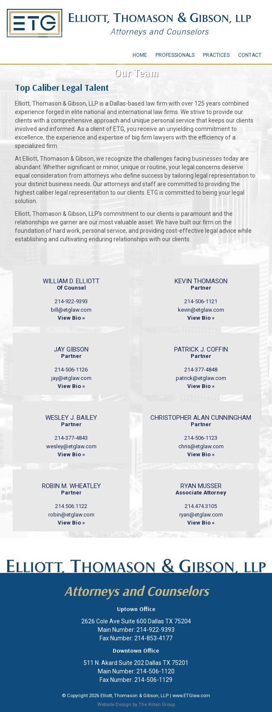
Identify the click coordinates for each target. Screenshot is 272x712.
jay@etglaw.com (71, 378)
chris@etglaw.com (201, 446)
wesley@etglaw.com (71, 446)
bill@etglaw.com (71, 310)
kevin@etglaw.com (201, 310)
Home (140, 55)
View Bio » (71, 318)
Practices (216, 55)
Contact (249, 55)
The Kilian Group (157, 704)
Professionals (174, 55)
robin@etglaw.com (71, 514)
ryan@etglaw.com (201, 514)
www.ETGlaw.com (191, 695)
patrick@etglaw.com (201, 378)
